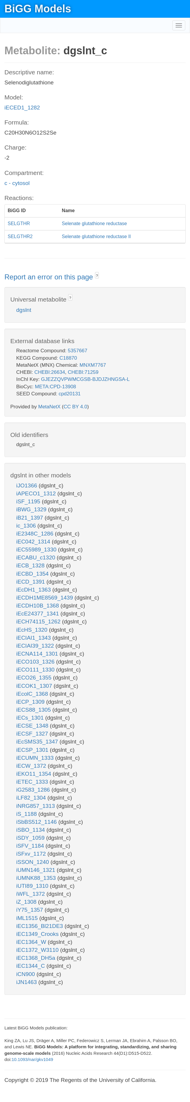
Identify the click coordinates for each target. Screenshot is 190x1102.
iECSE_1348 (33, 726)
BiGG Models (37, 9)
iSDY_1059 (31, 838)
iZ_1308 (27, 902)
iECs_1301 (30, 718)
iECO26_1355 (34, 677)
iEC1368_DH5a (36, 958)
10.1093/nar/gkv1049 (32, 1059)
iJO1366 (27, 485)
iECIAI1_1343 (34, 638)
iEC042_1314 (34, 541)
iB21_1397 (30, 518)
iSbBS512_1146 (37, 822)
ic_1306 (26, 526)
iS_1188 (27, 814)
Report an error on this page (49, 277)
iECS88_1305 (34, 710)
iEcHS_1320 (32, 630)
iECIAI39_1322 (35, 646)
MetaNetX (49, 407)
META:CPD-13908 (55, 386)
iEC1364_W (32, 942)
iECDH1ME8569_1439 (45, 598)
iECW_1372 (32, 766)
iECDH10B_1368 (38, 605)
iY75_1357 (30, 910)
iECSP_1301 (33, 750)
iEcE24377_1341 (38, 613)
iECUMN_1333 (35, 758)
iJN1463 (27, 982)
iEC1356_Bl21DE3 (40, 926)
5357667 (77, 350)
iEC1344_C (31, 966)
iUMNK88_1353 (36, 878)
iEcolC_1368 (33, 694)
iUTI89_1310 (33, 886)
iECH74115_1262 (39, 621)
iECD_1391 (31, 582)
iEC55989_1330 (37, 549)
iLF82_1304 (32, 798)
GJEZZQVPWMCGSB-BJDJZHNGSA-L (85, 379)
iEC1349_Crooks (38, 934)
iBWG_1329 (32, 509)
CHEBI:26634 (49, 372)
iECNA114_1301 (38, 654)
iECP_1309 (31, 702)
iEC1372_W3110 (38, 950)
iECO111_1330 (36, 670)
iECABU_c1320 (36, 557)
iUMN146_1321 (36, 870)
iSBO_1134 (31, 830)
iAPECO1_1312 (36, 493)
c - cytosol (17, 183)
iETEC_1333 (33, 782)
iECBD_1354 (33, 574)
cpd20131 (70, 394)
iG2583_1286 (33, 790)
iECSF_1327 (33, 734)
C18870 (68, 358)
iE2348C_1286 (35, 533)
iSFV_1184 (30, 846)
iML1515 (27, 918)
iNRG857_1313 (36, 806)
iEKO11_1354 (34, 774)
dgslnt (23, 310)
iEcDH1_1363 (34, 590)
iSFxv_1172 (32, 854)
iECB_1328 (31, 565)
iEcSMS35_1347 (38, 742)
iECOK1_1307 (35, 686)
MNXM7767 (92, 365)
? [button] (97, 276)
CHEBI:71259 (83, 372)
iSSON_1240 (33, 862)
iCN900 (26, 974)
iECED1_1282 (22, 107)
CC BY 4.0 (75, 407)
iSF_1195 (29, 501)
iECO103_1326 (36, 662)
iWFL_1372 (31, 894)
